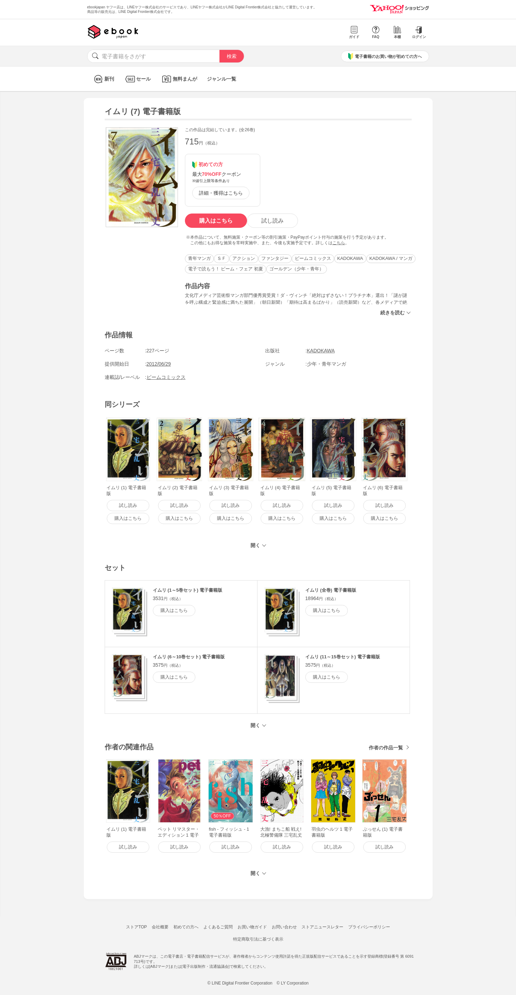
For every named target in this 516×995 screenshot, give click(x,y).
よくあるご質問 (218, 927)
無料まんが (178, 79)
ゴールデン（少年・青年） (296, 268)
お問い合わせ (284, 927)
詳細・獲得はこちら (221, 193)
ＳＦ (221, 258)
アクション (243, 258)
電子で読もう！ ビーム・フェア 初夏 (225, 268)
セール (137, 79)
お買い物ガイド (252, 927)
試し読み (272, 221)
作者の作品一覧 (386, 747)
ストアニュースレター (322, 927)
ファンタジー (275, 258)
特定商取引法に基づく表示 (258, 939)
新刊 (103, 79)
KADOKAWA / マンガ (390, 258)
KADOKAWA (350, 258)
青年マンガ (199, 258)
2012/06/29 (159, 364)
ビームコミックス (313, 258)
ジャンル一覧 (221, 79)
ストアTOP (136, 927)
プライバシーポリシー (369, 927)
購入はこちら (216, 221)
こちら (338, 242)
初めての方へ (186, 927)
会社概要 (160, 927)
